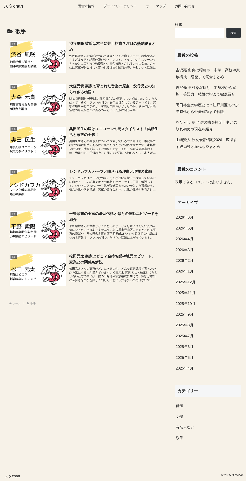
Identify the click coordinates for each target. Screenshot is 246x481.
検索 (178, 24)
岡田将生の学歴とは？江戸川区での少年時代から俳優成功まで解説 (207, 108)
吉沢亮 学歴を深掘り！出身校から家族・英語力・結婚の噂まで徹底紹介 (206, 91)
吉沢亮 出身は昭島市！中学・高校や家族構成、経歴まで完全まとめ (208, 73)
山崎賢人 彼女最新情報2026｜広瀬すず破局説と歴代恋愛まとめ (206, 143)
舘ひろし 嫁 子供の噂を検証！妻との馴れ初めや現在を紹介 (206, 125)
